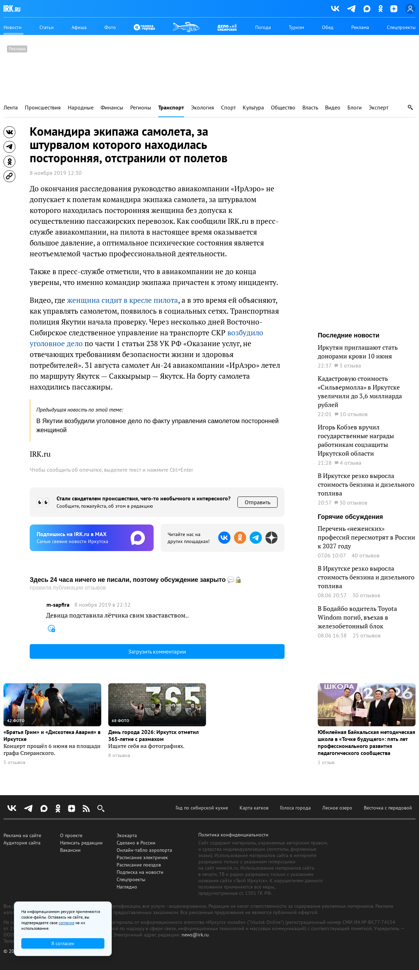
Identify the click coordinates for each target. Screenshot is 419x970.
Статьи (46, 27)
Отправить (257, 502)
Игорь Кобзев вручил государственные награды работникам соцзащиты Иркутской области (356, 440)
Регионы (140, 107)
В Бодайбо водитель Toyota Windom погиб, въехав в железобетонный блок (357, 617)
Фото (110, 27)
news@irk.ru (195, 935)
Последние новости (349, 335)
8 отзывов (119, 755)
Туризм (296, 27)
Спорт (228, 107)
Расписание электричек (142, 857)
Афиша (79, 27)
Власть (310, 107)
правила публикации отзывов (68, 588)
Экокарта (127, 835)
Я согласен (62, 943)
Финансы (112, 107)
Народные (81, 107)
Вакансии (70, 850)
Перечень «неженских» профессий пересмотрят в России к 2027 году (366, 537)
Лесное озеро (337, 808)
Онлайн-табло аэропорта (144, 850)
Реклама (360, 27)
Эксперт (378, 107)
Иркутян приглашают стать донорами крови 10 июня (358, 351)
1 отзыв (326, 762)
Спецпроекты (401, 27)
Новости (12, 27)
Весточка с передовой (388, 808)
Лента (10, 107)
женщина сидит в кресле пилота (122, 300)
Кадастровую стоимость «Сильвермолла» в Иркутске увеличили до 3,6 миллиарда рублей (360, 391)
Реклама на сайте (22, 835)
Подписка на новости (140, 872)
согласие (66, 922)
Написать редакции (81, 843)
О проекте (71, 835)
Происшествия (43, 107)
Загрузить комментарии (157, 651)
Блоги (354, 107)
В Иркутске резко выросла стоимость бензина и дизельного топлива (366, 484)
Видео (332, 107)
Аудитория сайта (22, 843)
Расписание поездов (139, 865)
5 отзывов (14, 762)
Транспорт (171, 107)
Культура (253, 107)
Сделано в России (136, 843)
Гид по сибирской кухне (202, 808)
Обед (327, 27)
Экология (202, 107)
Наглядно (127, 887)
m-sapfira (57, 604)
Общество (283, 107)
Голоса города (295, 808)
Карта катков (254, 808)
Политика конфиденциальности (233, 835)
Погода (263, 27)
